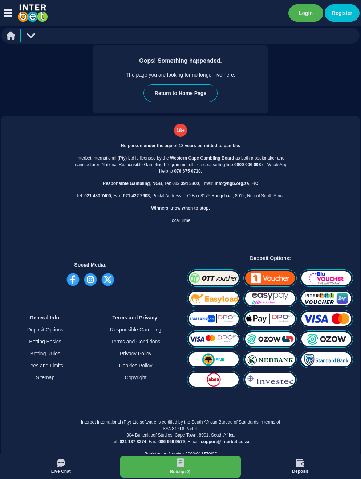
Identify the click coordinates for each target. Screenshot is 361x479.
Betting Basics (45, 341)
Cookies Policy (136, 365)
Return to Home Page (180, 93)
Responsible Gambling (135, 330)
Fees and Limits (45, 365)
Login (306, 13)
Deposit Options (45, 330)
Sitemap (45, 377)
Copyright (136, 377)
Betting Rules (45, 353)
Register (342, 13)
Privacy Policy (135, 353)
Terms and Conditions (135, 341)
